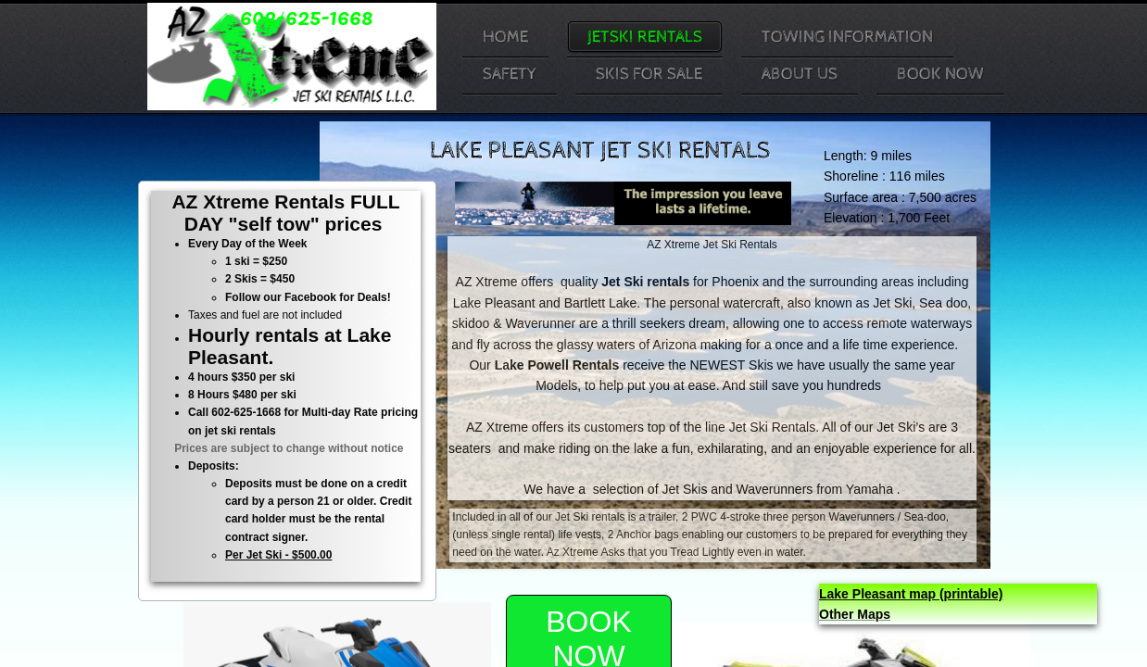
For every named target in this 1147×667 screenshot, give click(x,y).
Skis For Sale (649, 73)
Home (505, 36)
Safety (509, 73)
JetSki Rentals (644, 36)
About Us (800, 73)
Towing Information (847, 36)
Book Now (940, 73)
